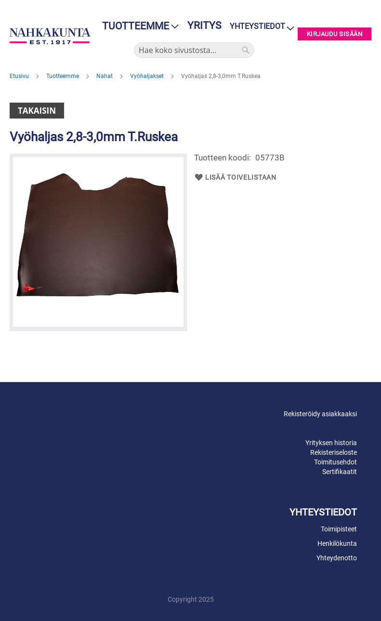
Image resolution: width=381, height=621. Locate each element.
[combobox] (194, 50)
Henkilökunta (337, 543)
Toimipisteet (339, 529)
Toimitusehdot (335, 462)
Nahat (105, 76)
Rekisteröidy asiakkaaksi (320, 414)
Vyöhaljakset (147, 76)
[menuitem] (137, 26)
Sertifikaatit (339, 472)
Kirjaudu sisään (335, 34)
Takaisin (37, 110)
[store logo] (50, 36)
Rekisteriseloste (333, 452)
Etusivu (20, 76)
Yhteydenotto (336, 558)
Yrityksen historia (331, 443)
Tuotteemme (63, 76)
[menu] (137, 26)
